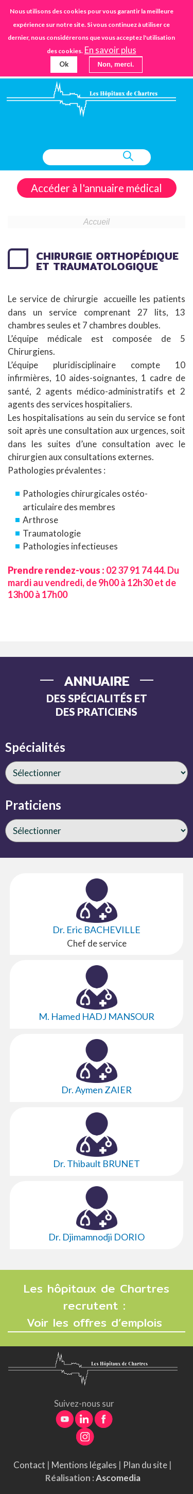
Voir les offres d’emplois (97, 1322)
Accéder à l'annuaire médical (96, 188)
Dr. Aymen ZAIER (96, 1089)
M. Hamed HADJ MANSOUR (96, 1016)
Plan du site (145, 1464)
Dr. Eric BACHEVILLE (96, 929)
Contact (29, 1464)
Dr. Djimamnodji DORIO (96, 1237)
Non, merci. (116, 64)
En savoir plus (110, 50)
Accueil (96, 221)
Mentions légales (84, 1464)
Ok (63, 64)
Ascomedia (118, 1477)
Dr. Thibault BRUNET (96, 1163)
